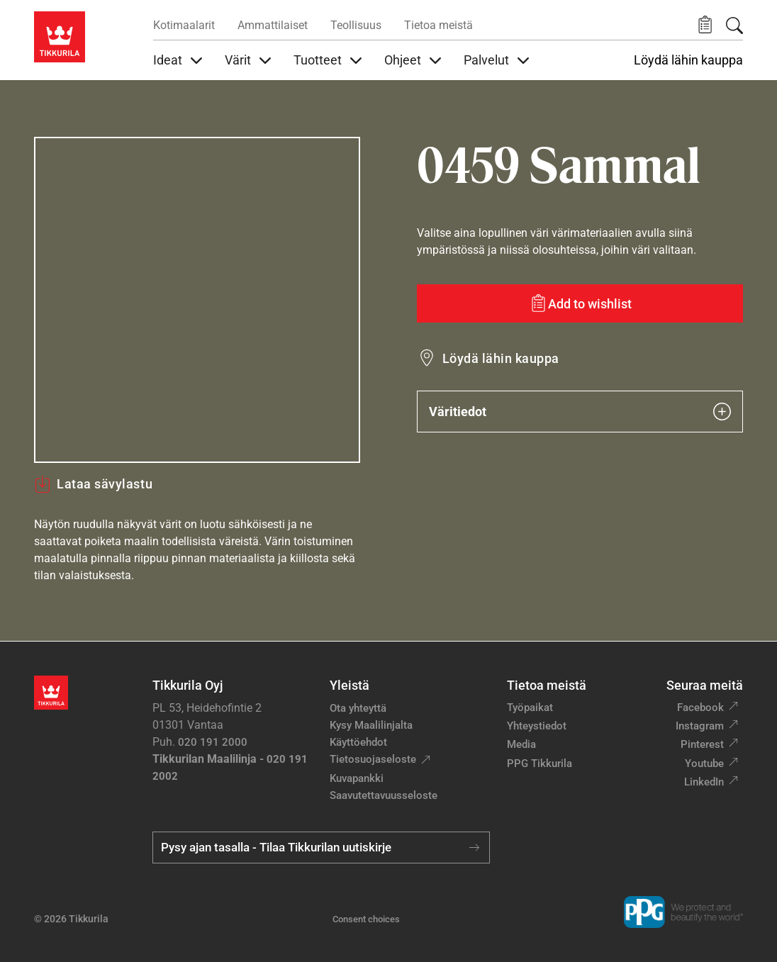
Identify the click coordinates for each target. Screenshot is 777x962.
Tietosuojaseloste (373, 759)
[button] (705, 25)
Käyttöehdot (358, 742)
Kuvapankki (357, 778)
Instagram (700, 726)
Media (521, 744)
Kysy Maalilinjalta (371, 725)
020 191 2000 (212, 742)
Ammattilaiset (272, 25)
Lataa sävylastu (93, 484)
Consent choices (366, 919)
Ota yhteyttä (358, 708)
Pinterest (702, 744)
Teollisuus (355, 25)
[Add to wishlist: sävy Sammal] (580, 303)
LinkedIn (704, 782)
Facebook (700, 707)
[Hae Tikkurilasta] (734, 25)
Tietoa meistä (438, 25)
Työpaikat (530, 707)
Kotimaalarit (184, 25)
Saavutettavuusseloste (383, 795)
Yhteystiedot (536, 726)
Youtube (704, 763)
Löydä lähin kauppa (688, 60)
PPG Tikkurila (539, 763)
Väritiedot (580, 411)
